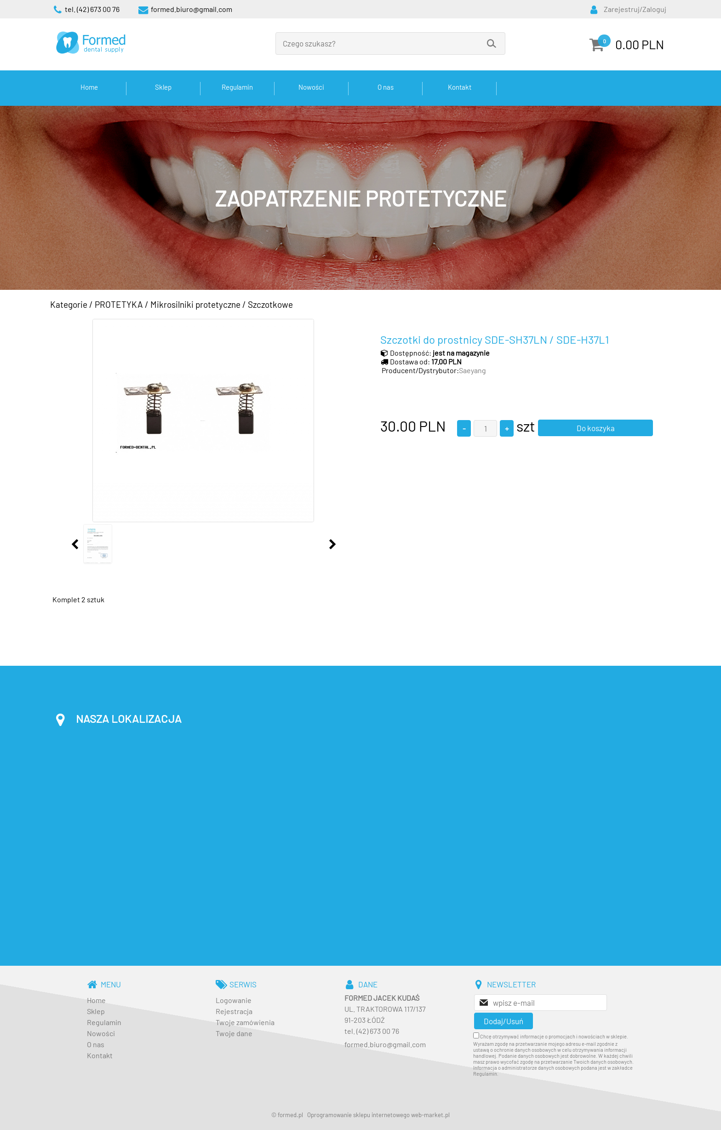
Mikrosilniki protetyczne (195, 304)
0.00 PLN (639, 44)
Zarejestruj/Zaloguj (635, 9)
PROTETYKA (119, 304)
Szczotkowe (270, 304)
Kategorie (68, 304)
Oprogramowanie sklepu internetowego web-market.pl (378, 1114)
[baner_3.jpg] (360, 198)
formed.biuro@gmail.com (385, 1044)
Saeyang (472, 370)
